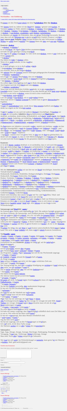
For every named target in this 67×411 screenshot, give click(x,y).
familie (7, 234)
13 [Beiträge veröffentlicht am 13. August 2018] (1, 390)
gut (58, 182)
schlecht (23, 251)
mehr (53, 91)
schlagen (5, 378)
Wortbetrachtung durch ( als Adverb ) (11, 377)
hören (24, 215)
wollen (10, 112)
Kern (23, 197)
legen (43, 49)
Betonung (5, 381)
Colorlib (21, 409)
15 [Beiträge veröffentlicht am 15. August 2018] (3, 390)
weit (31, 33)
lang (16, 230)
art (7, 77)
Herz (30, 303)
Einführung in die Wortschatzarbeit (27, 19)
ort (55, 303)
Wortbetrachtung (6, 13)
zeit (24, 108)
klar (2, 226)
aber (44, 41)
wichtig (47, 265)
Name (2, 361)
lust (37, 188)
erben (62, 213)
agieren (55, 162)
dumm (11, 145)
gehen (36, 98)
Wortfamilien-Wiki (10, 10)
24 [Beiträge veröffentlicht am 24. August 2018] (6, 391)
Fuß (2, 282)
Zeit (22, 49)
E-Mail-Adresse (4, 364)
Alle (2, 301)
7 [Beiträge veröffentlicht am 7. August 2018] (2, 388)
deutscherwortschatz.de (5, 3)
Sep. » (3, 394)
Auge (55, 164)
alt (59, 37)
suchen (54, 27)
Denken (54, 23)
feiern (38, 299)
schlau (14, 54)
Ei (28, 114)
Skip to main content (5, 1)
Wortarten (5, 12)
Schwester (27, 253)
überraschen (52, 100)
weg (21, 33)
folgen (33, 79)
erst (23, 37)
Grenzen (19, 72)
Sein (2, 261)
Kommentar (3, 359)
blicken (3, 162)
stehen (10, 29)
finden (59, 39)
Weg (35, 106)
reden (16, 159)
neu (56, 201)
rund (34, 217)
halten (56, 106)
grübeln (22, 230)
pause (57, 174)
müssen (6, 72)
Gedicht (6, 257)
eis (5, 128)
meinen (15, 77)
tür (4, 112)
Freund (28, 257)
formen (18, 130)
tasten (45, 151)
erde (26, 100)
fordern (5, 342)
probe (22, 139)
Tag (19, 147)
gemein (40, 106)
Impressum (5, 406)
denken (40, 23)
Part (47, 114)
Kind (58, 301)
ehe (38, 199)
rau (12, 33)
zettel (34, 176)
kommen (51, 79)
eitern (25, 77)
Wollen (3, 41)
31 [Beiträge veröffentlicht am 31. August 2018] (6, 393)
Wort (29, 27)
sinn (19, 37)
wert (51, 118)
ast (6, 54)
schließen (42, 217)
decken (51, 137)
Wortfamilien (6, 9)
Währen (46, 128)
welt (43, 186)
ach (36, 23)
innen (5, 23)
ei (21, 31)
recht (12, 62)
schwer (10, 122)
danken (18, 100)
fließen (35, 128)
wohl (49, 116)
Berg (2, 305)
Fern (57, 159)
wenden (49, 153)
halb (4, 114)
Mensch (27, 147)
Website (2, 366)
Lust (5, 340)
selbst (11, 41)
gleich (24, 23)
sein (54, 54)
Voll (14, 215)
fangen (6, 27)
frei (9, 180)
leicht (8, 269)
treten (15, 261)
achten (5, 228)
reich (52, 120)
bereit (15, 35)
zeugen (60, 145)
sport (20, 23)
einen (24, 39)
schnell (23, 122)
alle (25, 155)
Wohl (24, 203)
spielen (8, 282)
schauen (31, 164)
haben (62, 228)
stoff (49, 147)
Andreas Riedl (17, 19)
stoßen (4, 382)
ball (4, 282)
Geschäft (4, 91)
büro (22, 85)
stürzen (37, 203)
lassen (35, 162)
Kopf (24, 162)
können (32, 41)
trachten (55, 112)
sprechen (49, 89)
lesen (10, 184)
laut (2, 39)
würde (19, 203)
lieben (3, 303)
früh (12, 60)
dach (10, 49)
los (40, 118)
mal (54, 41)
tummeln (39, 340)
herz (33, 157)
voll (62, 120)
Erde (29, 155)
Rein (15, 153)
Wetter (30, 251)
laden (12, 249)
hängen (29, 162)
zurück (42, 33)
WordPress (30, 409)
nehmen (61, 41)
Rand (39, 170)
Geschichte (26, 157)
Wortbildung (5, 11)
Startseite (5, 7)
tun (38, 155)
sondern (17, 145)
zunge (13, 199)
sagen (24, 209)
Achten (27, 242)
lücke (26, 193)
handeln (13, 203)
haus (31, 299)
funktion (36, 269)
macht (17, 172)
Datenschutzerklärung (7, 407)
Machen (61, 137)
